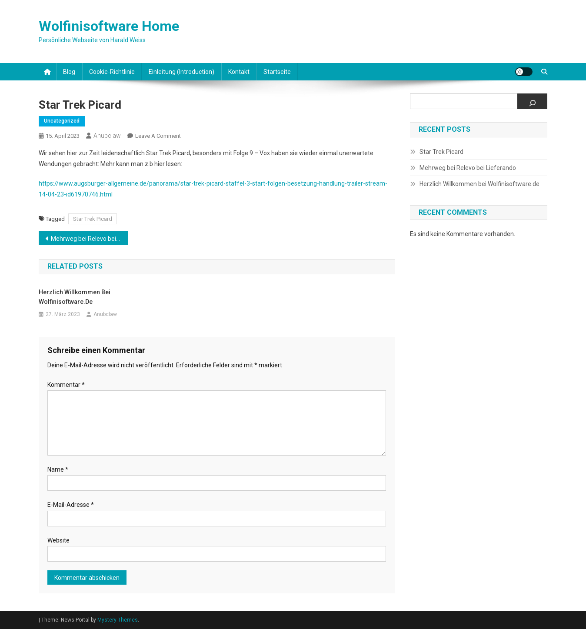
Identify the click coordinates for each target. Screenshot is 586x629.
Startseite (277, 71)
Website (58, 540)
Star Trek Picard (92, 219)
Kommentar (66, 384)
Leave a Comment (158, 136)
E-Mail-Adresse (70, 504)
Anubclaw (107, 135)
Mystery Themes (117, 620)
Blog (69, 71)
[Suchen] (532, 101)
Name (57, 469)
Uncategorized (62, 121)
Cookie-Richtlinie (112, 71)
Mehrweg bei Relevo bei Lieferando (89, 238)
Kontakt (239, 71)
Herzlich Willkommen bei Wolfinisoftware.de (74, 297)
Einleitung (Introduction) (181, 71)
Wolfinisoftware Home (109, 26)
